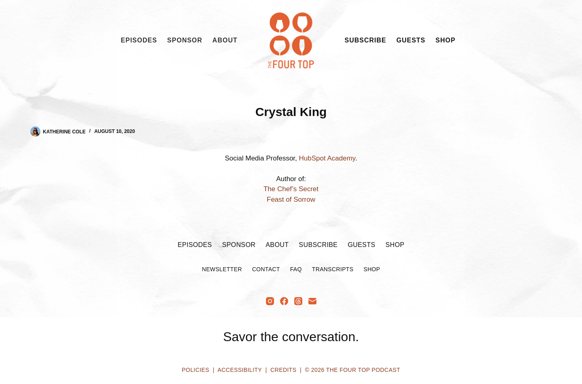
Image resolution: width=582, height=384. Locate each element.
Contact (266, 269)
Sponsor (184, 40)
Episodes (139, 40)
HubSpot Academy (327, 158)
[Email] (312, 301)
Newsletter (222, 269)
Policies (195, 370)
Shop (445, 40)
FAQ (296, 269)
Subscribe (365, 40)
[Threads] (298, 301)
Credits (283, 370)
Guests (411, 40)
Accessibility (239, 370)
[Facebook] (284, 301)
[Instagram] (270, 301)
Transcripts (333, 269)
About (225, 40)
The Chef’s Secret (291, 189)
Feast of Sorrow (291, 199)
